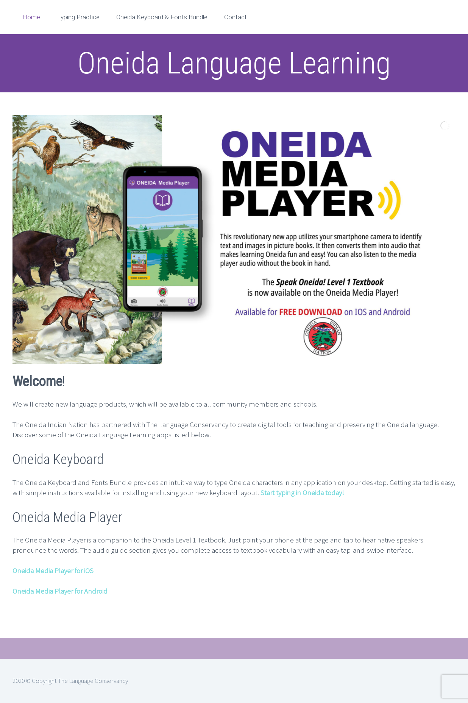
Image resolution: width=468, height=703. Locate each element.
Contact (235, 17)
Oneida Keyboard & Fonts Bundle (161, 17)
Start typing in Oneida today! (302, 492)
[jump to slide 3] (240, 370)
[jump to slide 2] (231, 370)
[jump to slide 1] (223, 370)
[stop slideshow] (247, 370)
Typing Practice (78, 17)
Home (31, 17)
